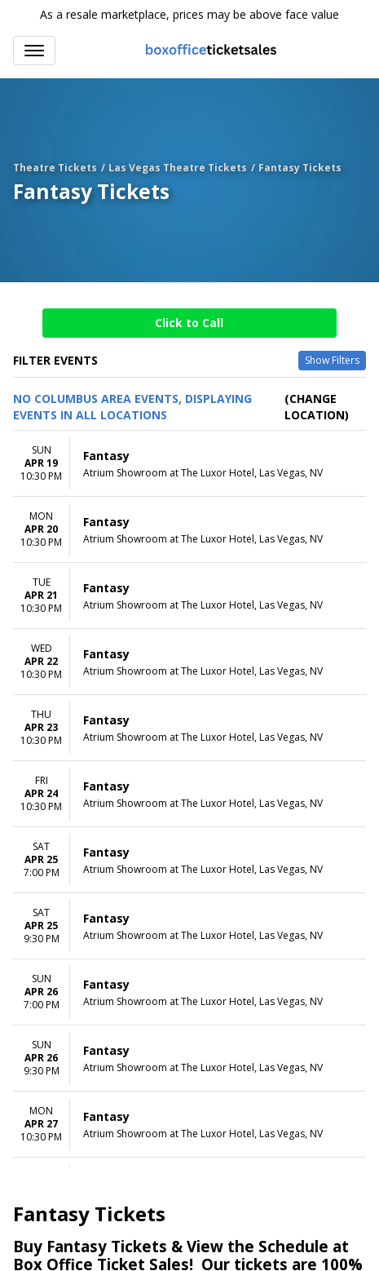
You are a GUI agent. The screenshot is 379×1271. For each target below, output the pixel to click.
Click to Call (189, 322)
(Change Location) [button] (316, 407)
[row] (189, 464)
